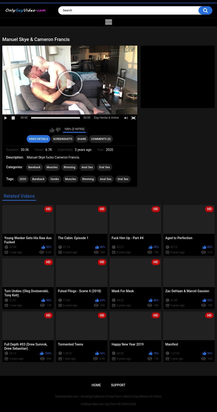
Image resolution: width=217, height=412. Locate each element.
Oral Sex (104, 167)
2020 (22, 179)
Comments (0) (101, 139)
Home (96, 385)
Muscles (52, 167)
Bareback (34, 167)
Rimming (69, 167)
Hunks (55, 179)
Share (81, 139)
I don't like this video (58, 130)
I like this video (52, 130)
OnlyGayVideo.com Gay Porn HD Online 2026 (108, 404)
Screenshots (62, 139)
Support (118, 385)
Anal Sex (87, 167)
